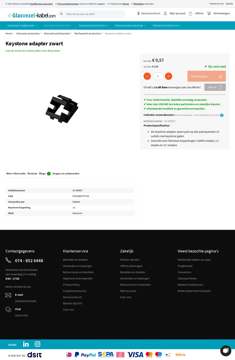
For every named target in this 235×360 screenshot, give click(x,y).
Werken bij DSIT (73, 302)
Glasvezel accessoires (28, 32)
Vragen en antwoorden (66, 172)
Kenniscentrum (151, 13)
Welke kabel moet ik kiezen (194, 289)
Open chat (21, 314)
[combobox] (91, 14)
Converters (184, 270)
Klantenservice (217, 3)
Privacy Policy (71, 283)
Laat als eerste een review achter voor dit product (33, 49)
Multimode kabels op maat (194, 258)
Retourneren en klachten (78, 270)
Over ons (68, 308)
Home (9, 32)
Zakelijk (229, 3)
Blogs (45, 172)
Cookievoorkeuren (74, 289)
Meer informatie (16, 172)
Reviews (32, 172)
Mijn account (180, 13)
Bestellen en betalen (75, 258)
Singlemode (185, 264)
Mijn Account (128, 289)
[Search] (61, 14)
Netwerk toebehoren (190, 283)
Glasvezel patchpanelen (57, 32)
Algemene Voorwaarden (78, 277)
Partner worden (130, 258)
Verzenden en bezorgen (77, 264)
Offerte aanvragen (131, 264)
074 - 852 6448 (29, 259)
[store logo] (30, 14)
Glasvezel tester (187, 277)
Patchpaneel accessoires (87, 32)
